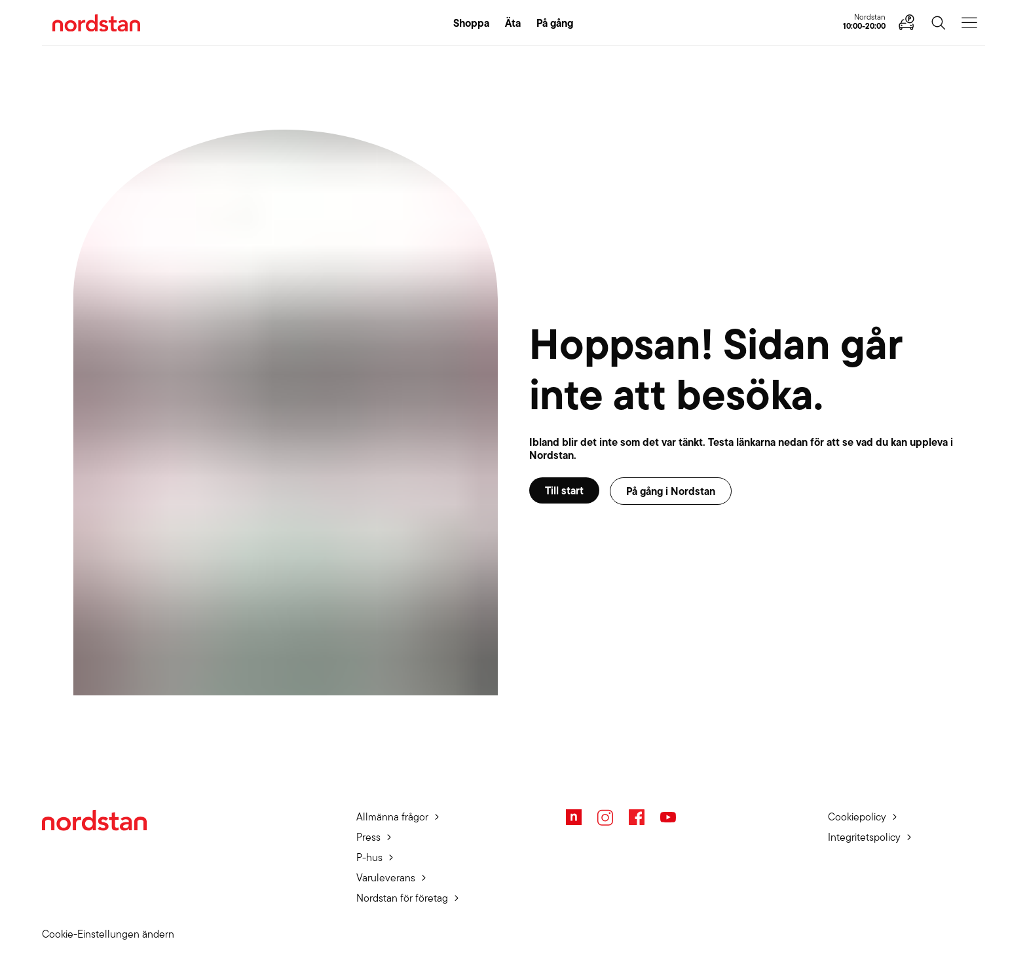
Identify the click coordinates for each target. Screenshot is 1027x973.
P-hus (369, 857)
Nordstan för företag (402, 898)
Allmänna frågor (392, 816)
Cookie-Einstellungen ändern (108, 934)
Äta (513, 22)
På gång (554, 22)
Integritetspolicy (864, 837)
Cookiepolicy (857, 816)
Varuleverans (385, 877)
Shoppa (471, 22)
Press (368, 837)
